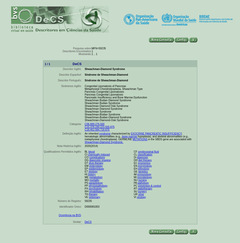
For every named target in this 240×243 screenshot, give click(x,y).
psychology (95, 188)
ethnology (143, 168)
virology (141, 197)
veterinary (94, 197)
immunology (144, 174)
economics (144, 163)
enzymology (145, 165)
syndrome (105, 133)
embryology (96, 165)
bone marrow (129, 136)
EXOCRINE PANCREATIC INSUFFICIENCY (156, 133)
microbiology (144, 177)
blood (91, 151)
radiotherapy (145, 188)
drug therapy (96, 163)
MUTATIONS (140, 139)
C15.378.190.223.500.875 (100, 127)
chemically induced (99, 154)
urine (141, 194)
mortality (94, 180)
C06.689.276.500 (95, 124)
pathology (143, 183)
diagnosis (142, 157)
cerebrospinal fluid (148, 151)
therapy (93, 194)
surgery (142, 191)
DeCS (88, 222)
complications (97, 157)
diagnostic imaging (100, 160)
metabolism (95, 177)
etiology (93, 171)
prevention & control (149, 185)
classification (145, 154)
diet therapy (145, 160)
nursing (142, 180)
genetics (143, 171)
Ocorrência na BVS (70, 215)
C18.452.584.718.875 (97, 129)
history (91, 174)
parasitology (96, 183)
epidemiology (96, 168)
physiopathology (98, 185)
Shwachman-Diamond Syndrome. (104, 142)
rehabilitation (96, 191)
